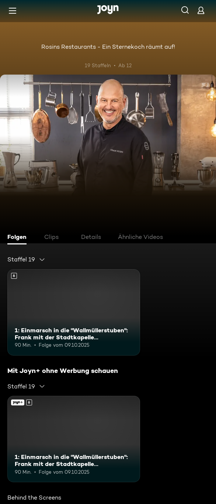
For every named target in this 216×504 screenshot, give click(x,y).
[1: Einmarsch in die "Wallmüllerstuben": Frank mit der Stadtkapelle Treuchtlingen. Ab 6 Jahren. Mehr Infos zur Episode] (73, 312)
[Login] (201, 10)
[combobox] (26, 259)
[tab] (19, 237)
